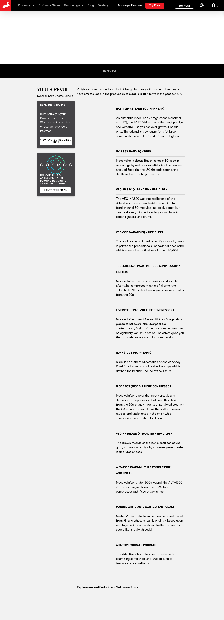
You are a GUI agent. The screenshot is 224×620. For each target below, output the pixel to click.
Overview (109, 71)
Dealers (103, 5)
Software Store (49, 5)
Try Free (154, 5)
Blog (91, 5)
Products (26, 5)
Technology (74, 5)
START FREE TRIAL (55, 190)
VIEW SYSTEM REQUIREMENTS (56, 141)
